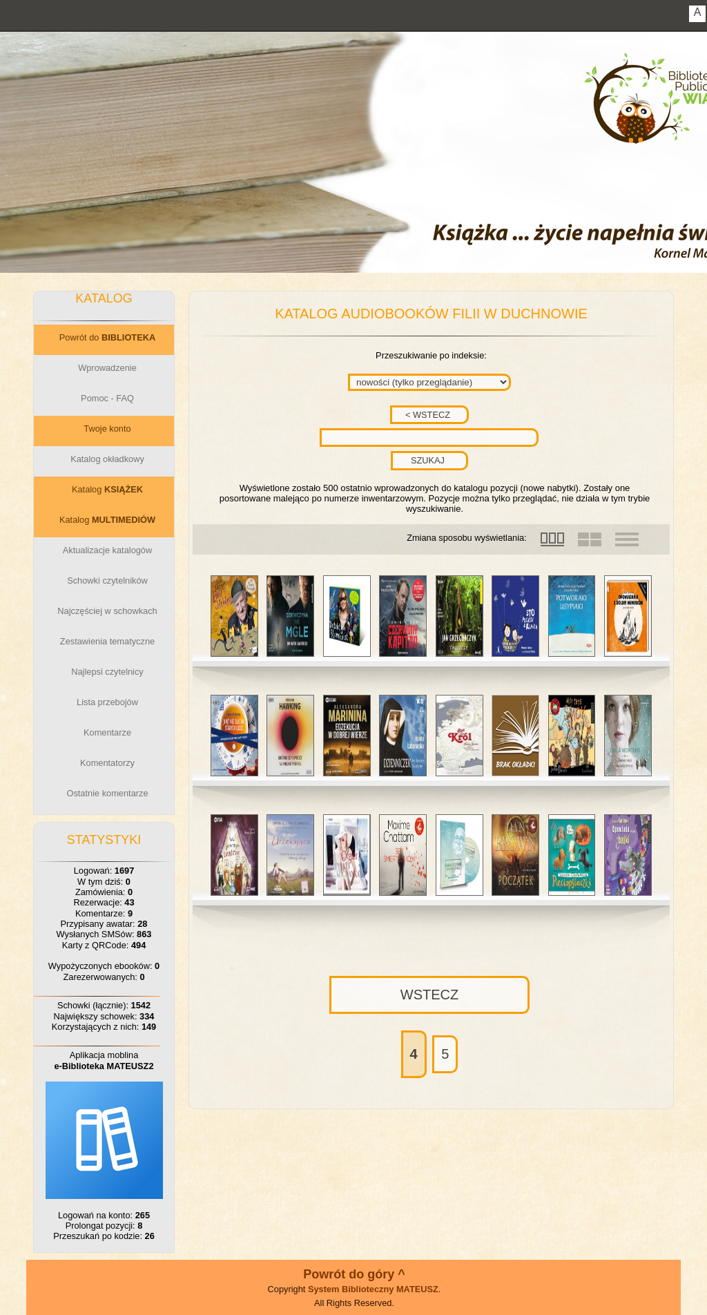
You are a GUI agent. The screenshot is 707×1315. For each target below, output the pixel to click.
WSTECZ (429, 994)
